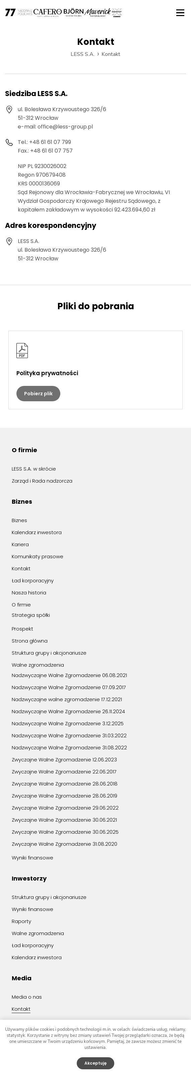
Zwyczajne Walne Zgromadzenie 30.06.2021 (64, 819)
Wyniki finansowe (32, 857)
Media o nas (27, 996)
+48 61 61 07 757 (51, 151)
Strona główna (30, 640)
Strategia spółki (31, 614)
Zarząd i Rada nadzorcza (42, 480)
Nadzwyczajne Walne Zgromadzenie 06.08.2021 (69, 675)
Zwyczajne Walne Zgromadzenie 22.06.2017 (64, 771)
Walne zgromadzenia (38, 664)
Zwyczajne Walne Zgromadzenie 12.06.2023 (64, 759)
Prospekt (22, 628)
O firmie (21, 604)
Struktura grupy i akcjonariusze (49, 652)
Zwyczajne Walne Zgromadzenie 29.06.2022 (65, 807)
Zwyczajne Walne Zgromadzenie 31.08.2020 (64, 843)
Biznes (19, 520)
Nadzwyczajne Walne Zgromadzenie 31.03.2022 (69, 735)
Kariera (20, 544)
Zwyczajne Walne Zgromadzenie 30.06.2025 (65, 831)
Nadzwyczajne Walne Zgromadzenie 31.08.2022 (69, 747)
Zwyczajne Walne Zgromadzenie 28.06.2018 (65, 783)
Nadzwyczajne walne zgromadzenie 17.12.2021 (67, 699)
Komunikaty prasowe (37, 556)
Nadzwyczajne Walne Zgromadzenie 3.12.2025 (68, 723)
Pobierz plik (38, 393)
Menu (180, 12)
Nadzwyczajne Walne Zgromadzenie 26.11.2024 (68, 711)
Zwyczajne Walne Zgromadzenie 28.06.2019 (64, 795)
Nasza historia (29, 592)
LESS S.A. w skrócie (34, 468)
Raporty (21, 921)
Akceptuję (95, 1063)
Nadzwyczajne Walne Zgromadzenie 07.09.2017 (69, 687)
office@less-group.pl (65, 127)
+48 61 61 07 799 (50, 142)
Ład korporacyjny (33, 580)
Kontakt (21, 568)
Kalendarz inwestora (37, 532)
